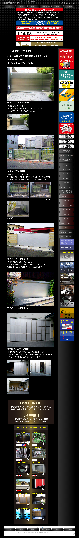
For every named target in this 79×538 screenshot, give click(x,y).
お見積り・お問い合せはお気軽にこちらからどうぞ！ (47, 533)
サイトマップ (46, 527)
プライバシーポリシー (36, 527)
